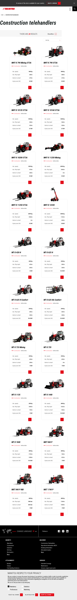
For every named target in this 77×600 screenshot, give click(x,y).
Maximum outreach (17, 78)
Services (42, 560)
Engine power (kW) (16, 81)
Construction (10, 545)
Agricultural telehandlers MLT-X (49, 545)
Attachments (10, 560)
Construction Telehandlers (48, 543)
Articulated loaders (46, 550)
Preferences (13, 589)
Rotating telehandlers (46, 547)
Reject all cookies (16, 594)
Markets (8, 540)
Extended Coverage (46, 563)
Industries (9, 547)
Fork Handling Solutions (13, 568)
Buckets (9, 563)
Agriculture (10, 543)
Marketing (27, 589)
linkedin (66, 531)
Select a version (54, 3)
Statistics (26, 587)
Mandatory (13, 587)
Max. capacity (15, 71)
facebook (58, 531)
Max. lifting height (16, 74)
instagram (62, 531)
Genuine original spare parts (48, 568)
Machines (43, 540)
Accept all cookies (47, 594)
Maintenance (44, 566)
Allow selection (31, 594)
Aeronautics (10, 552)
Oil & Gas (9, 550)
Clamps (9, 566)
